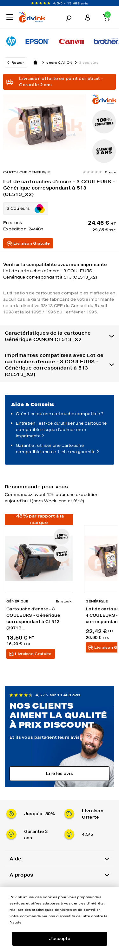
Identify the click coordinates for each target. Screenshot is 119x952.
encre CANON (62, 62)
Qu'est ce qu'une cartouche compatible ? (60, 413)
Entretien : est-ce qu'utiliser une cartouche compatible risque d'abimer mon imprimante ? (61, 430)
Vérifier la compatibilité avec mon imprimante (59, 271)
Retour (17, 62)
